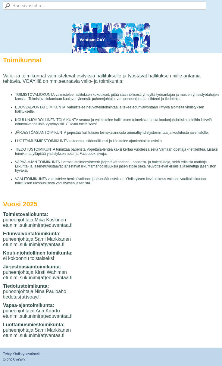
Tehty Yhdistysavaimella (22, 354)
